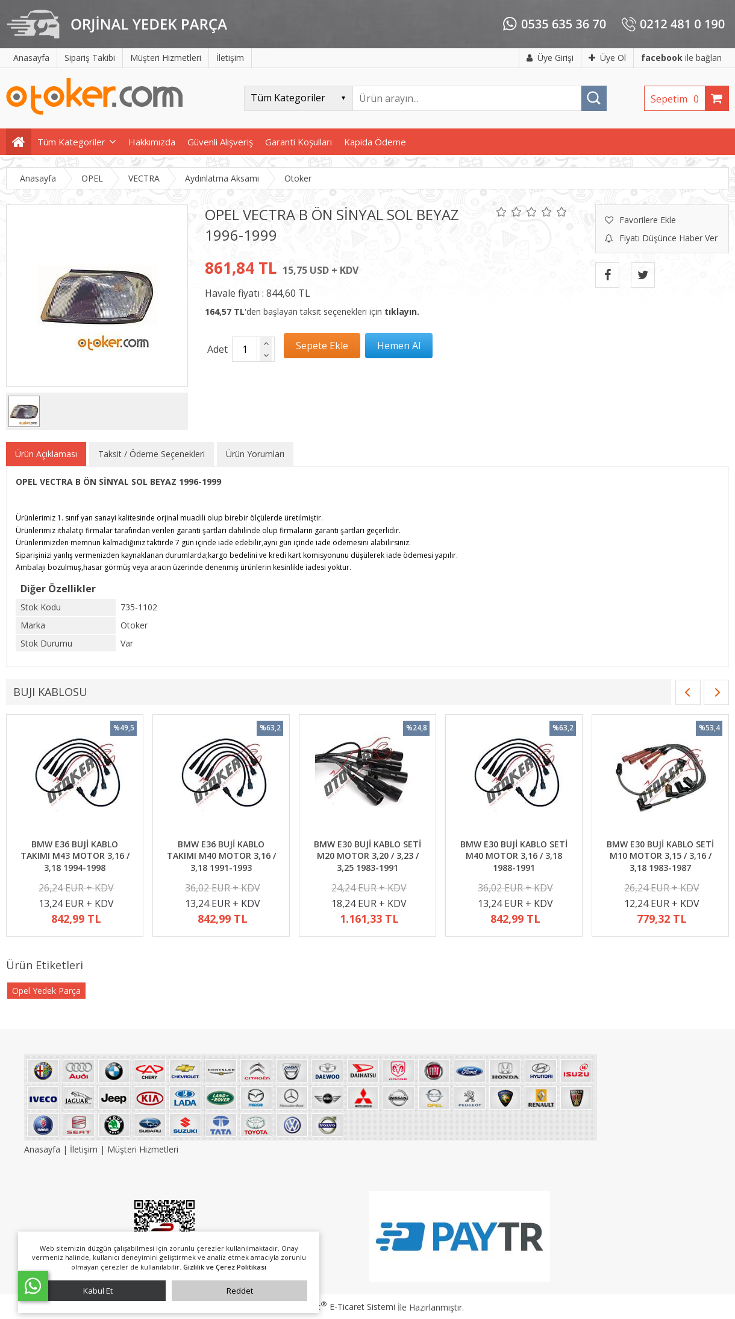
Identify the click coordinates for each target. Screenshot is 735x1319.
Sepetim (678, 99)
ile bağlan (681, 57)
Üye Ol (607, 57)
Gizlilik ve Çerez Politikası (224, 1266)
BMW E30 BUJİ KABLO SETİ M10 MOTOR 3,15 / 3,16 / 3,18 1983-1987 (660, 855)
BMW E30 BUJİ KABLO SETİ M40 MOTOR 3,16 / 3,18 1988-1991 (514, 855)
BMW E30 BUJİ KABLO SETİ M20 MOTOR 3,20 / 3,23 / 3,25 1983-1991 (367, 855)
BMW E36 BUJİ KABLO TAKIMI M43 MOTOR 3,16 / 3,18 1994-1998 (75, 855)
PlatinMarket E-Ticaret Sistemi (333, 1306)
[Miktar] (244, 349)
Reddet (240, 1290)
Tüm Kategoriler (71, 142)
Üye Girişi (550, 57)
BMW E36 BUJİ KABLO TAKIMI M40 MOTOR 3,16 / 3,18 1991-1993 (221, 855)
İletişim (83, 1149)
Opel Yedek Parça (46, 990)
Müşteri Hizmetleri (142, 1149)
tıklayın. (401, 311)
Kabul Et (98, 1290)
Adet (217, 349)
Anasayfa (43, 1149)
